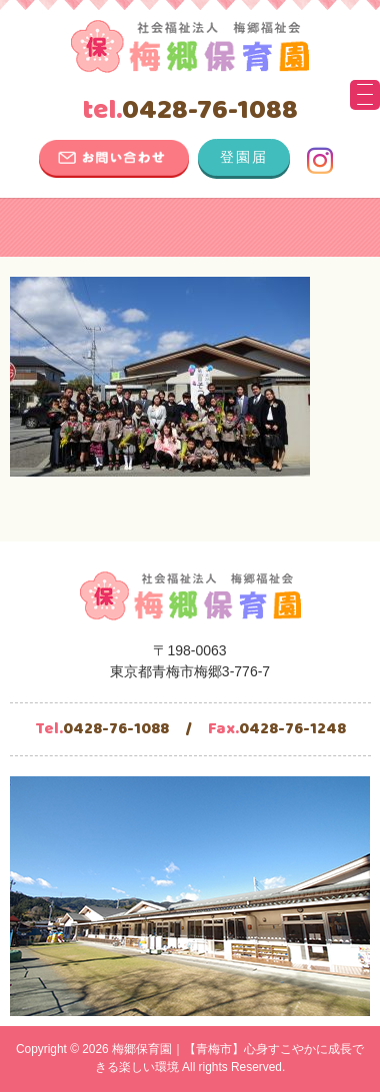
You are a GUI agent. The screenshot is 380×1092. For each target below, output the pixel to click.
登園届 (244, 157)
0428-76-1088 (190, 111)
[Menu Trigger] (365, 95)
